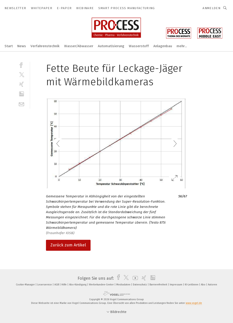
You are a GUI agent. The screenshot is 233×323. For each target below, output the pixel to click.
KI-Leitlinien (192, 284)
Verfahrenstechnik (45, 46)
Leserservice (45, 284)
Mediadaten (123, 284)
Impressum (176, 284)
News (21, 46)
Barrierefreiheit (158, 284)
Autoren (212, 284)
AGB (57, 284)
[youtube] (134, 278)
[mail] (21, 104)
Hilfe (64, 284)
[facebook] (21, 64)
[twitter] (21, 74)
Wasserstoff (139, 46)
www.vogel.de (194, 303)
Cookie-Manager (25, 284)
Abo (203, 284)
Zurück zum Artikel (68, 245)
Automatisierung (111, 46)
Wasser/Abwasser (78, 46)
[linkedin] (21, 94)
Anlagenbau (162, 46)
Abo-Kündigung (78, 284)
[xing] (21, 84)
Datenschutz (140, 284)
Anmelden (211, 8)
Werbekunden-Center (101, 284)
